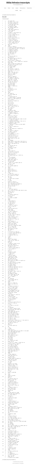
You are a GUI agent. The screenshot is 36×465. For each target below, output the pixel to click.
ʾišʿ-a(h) (11, 308)
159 (3, 412)
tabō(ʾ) (9, 439)
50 (2, 133)
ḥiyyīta (13, 248)
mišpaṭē (19, 61)
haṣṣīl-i (14, 440)
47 (2, 126)
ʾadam (16, 345)
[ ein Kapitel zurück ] (5, 459)
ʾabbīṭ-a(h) (11, 50)
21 (2, 62)
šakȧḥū (10, 358)
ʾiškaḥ (14, 247)
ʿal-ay (13, 64)
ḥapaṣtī (12, 99)
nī (11, 46)
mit (16, 58)
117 (3, 306)
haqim (9, 106)
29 (2, 81)
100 (3, 264)
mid (8, 272)
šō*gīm (13, 63)
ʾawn (17, 344)
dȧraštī (15, 40)
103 (3, 271)
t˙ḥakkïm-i (16, 260)
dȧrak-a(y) (11, 26)
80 (2, 214)
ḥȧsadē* (15, 113)
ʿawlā (14, 25)
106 (3, 277)
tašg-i (10, 41)
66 (2, 174)
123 (3, 320)
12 (2, 44)
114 (3, 297)
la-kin (9, 312)
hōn (24, 48)
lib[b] (12, 24)
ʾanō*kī (11, 59)
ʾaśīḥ (10, 211)
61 (2, 159)
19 (2, 59)
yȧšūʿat (13, 428)
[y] (13, 47)
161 (3, 419)
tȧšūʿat (9, 115)
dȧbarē (13, 358)
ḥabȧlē (9, 159)
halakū (16, 26)
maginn (13, 297)
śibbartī (9, 428)
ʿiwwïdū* (15, 159)
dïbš (10, 272)
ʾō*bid (13, 455)
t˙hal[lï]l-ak (11, 453)
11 (2, 42)
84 (2, 224)
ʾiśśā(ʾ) (11, 128)
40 (2, 111)
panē (9, 347)
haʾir (12, 347)
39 (2, 108)
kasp (26, 190)
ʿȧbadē (14, 244)
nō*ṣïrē (11, 23)
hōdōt (10, 162)
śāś (8, 421)
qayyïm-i (9, 80)
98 (2, 260)
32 (2, 89)
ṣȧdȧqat (10, 112)
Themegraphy (21, 463)
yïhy (8, 214)
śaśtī (17, 48)
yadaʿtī (9, 198)
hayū (12, 142)
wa (19, 64)
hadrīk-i (9, 98)
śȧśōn (10, 292)
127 (3, 330)
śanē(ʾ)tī (12, 274)
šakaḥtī (14, 160)
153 (3, 395)
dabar (16, 116)
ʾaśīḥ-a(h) (15, 49)
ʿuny (17, 133)
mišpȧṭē (14, 34)
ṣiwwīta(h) (11, 27)
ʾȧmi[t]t (18, 392)
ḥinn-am (16, 419)
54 (2, 142)
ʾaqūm (13, 161)
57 (2, 148)
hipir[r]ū (9, 329)
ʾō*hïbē (20, 342)
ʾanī (10, 163)
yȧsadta (14, 394)
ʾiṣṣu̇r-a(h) (11, 96)
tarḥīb (10, 90)
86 (2, 228)
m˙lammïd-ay (14, 262)
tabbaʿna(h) (10, 441)
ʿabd (12, 106)
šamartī (17, 178)
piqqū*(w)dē (17, 232)
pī (22, 47)
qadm (9, 393)
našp (15, 379)
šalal (23, 421)
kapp (13, 287)
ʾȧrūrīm (9, 63)
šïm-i (22, 342)
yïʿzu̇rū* (15, 454)
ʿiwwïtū (12, 210)
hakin (14, 343)
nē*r (8, 275)
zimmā (14, 388)
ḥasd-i (19, 321)
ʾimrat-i (16, 42)
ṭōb (8, 179)
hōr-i (8, 91)
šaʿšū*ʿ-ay (14, 208)
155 (3, 402)
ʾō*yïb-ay (11, 260)
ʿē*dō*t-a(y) (14, 23)
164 (3, 425)
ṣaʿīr (8, 361)
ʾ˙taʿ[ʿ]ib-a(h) (11, 423)
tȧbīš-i (12, 305)
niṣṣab (9, 239)
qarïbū (9, 388)
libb (12, 40)
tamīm (13, 214)
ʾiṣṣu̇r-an (11, 94)
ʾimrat (13, 178)
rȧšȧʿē (17, 311)
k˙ (12, 115)
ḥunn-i (14, 82)
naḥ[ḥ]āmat (12, 133)
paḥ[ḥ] (15, 289)
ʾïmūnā (11, 83)
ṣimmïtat (9, 357)
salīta (9, 309)
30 (2, 83)
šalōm (9, 426)
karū (8, 226)
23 (2, 66)
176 (3, 455)
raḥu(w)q (9, 402)
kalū (12, 320)
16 (2, 51)
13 (2, 47)
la (11, 427)
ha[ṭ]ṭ (9, 100)
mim (13, 41)
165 (3, 426)
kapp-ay (13, 128)
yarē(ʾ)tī (17, 314)
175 (3, 452)
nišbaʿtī (9, 277)
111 (3, 291)
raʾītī (13, 256)
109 (3, 287)
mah (8, 258)
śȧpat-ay (10, 47)
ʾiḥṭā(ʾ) (14, 43)
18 (2, 57)
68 (2, 179)
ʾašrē (8, 23)
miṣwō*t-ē (17, 32)
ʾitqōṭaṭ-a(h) (11, 410)
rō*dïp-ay (15, 225)
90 (2, 240)
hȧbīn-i (16, 77)
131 (3, 338)
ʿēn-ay (11, 57)
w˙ (8, 50)
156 (3, 404)
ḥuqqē (12, 30)
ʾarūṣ (16, 89)
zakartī (9, 143)
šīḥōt (15, 226)
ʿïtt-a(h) (11, 178)
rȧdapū (11, 229)
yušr (13, 33)
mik (8, 262)
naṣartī (15, 65)
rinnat (11, 436)
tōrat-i (19, 58)
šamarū (16, 411)
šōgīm (13, 309)
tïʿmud (11, 242)
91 (2, 243)
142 (3, 364)
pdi (8, 345)
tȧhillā (18, 441)
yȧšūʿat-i (16, 320)
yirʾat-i (12, 107)
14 (2, 48)
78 (2, 209)
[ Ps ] (9, 459)
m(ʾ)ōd (12, 28)
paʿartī (12, 338)
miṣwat (12, 257)
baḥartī (14, 83)
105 (3, 275)
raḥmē (13, 206)
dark (10, 48)
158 (3, 409)
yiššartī (19, 331)
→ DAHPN (16, 10)
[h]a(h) (14, 94)
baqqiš (9, 456)
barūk (9, 44)
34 (2, 95)
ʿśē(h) (9, 321)
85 (2, 226)
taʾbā (15, 61)
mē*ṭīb (11, 180)
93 (2, 247)
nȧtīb (14, 98)
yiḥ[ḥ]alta (12, 132)
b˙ (8, 24)
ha (17, 243)
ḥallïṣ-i (11, 396)
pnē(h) (9, 341)
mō (12, 427)
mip (8, 273)
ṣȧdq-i (17, 34)
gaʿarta (9, 62)
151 (3, 390)
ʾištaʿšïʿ (16, 51)
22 (2, 64)
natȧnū (9, 289)
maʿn (10, 43)
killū (12, 231)
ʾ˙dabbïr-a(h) (11, 124)
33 (2, 91)
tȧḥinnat (11, 439)
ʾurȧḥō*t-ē (14, 50)
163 (3, 422)
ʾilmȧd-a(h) (11, 194)
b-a (9, 248)
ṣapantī (13, 42)
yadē (9, 191)
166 (3, 428)
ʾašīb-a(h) (11, 155)
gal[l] (8, 57)
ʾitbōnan (14, 255)
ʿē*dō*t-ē (10, 65)
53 (2, 141)
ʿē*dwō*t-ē (13, 48)
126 (3, 326)
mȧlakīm (23, 124)
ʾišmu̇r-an (11, 97)
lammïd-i (9, 46)
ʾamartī (9, 149)
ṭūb (8, 174)
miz (8, 264)
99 (2, 262)
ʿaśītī (15, 430)
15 (2, 49)
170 (3, 439)
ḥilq (8, 148)
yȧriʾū (10, 164)
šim (16, 143)
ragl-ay (14, 155)
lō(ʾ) (10, 25)
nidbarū (11, 67)
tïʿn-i (10, 75)
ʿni (8, 373)
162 (3, 421)
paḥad (17, 420)
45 (2, 122)
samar (9, 313)
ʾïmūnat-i (16, 240)
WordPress (17, 463)
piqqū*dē (15, 27)
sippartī (15, 47)
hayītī (10, 222)
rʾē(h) (9, 395)
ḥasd (9, 166)
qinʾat (13, 357)
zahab (22, 190)
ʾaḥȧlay (9, 29)
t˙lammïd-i (10, 442)
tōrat (10, 82)
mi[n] (11, 64)
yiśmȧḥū (11, 196)
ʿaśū (12, 191)
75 (2, 198)
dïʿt (13, 174)
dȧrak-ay (15, 29)
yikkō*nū (12, 29)
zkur (8, 131)
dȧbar (11, 197)
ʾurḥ (16, 274)
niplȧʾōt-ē (16, 78)
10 (2, 40)
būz (21, 64)
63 (2, 163)
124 (3, 321)
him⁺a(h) (15, 292)
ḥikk (14, 271)
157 (3, 407)
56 (2, 146)
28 (2, 79)
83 (2, 222)
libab (15, 33)
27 (2, 77)
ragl (11, 275)
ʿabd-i (14, 131)
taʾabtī (12, 111)
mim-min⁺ (12, 60)
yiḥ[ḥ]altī (15, 197)
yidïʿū (10, 213)
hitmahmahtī (13, 157)
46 (2, 124)
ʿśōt (9, 294)
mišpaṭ (20, 225)
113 (3, 295)
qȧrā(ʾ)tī (9, 376)
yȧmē (12, 224)
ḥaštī (9, 156)
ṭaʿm (10, 174)
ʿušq (14, 345)
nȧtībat (13, 276)
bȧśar (17, 313)
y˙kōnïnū (11, 192)
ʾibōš (12, 31)
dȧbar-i (14, 56)
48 (2, 128)
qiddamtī (9, 379)
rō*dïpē (11, 388)
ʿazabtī (14, 232)
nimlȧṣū (11, 271)
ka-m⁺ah (9, 224)
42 (2, 116)
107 (3, 280)
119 (3, 311)
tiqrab (9, 436)
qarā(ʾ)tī (9, 372)
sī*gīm (9, 311)
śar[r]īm (14, 66)
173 (3, 445)
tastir (10, 60)
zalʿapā (9, 141)
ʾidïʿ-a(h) (11, 325)
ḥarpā (17, 64)
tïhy (8, 445)
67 (2, 176)
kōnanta (9, 241)
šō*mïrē (12, 165)
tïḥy (8, 452)
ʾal (8, 41)
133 (3, 343)
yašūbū (9, 212)
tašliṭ (11, 344)
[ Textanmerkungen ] (5, 18)
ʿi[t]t (26, 61)
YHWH (9, 45)
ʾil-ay (11, 341)
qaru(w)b (9, 390)
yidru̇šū (14, 24)
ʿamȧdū (15, 243)
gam (8, 66)
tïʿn (8, 443)
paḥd (13, 313)
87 (2, 231)
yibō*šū (9, 209)
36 (2, 100)
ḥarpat (11, 108)
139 (3, 357)
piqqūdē (11, 77)
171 (3, 441)
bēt (21, 142)
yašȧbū (11, 66)
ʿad (10, 280)
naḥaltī (9, 291)
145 (3, 372)
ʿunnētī (10, 188)
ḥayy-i (9, 73)
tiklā (11, 256)
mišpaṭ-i (10, 387)
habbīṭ (10, 32)
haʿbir (9, 108)
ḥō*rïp (12, 116)
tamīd (16, 287)
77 (2, 206)
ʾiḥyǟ (10, 207)
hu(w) (17, 24)
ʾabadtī (10, 246)
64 (2, 166)
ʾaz (8, 31)
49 (2, 131)
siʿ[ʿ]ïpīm (9, 295)
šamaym (15, 239)
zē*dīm (12, 62)
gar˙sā (9, 61)
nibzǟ (10, 362)
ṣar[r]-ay (17, 358)
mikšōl (15, 427)
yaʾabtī (17, 340)
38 (2, 106)
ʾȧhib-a (14, 360)
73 (2, 191)
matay (9, 221)
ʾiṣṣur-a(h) (13, 375)
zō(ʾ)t (9, 133)
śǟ (11, 455)
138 (3, 355)
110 (3, 289)
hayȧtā (11, 146)
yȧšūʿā (18, 402)
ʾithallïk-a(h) (11, 122)
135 (3, 347)
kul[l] (10, 24)
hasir (12, 81)
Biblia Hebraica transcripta (18, 3)
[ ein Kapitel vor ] (13, 459)
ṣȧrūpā (9, 359)
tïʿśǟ (11, 225)
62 (2, 161)
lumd (10, 34)
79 (2, 212)
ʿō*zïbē (21, 141)
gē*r (8, 59)
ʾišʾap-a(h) (11, 339)
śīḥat (16, 259)
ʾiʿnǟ (10, 116)
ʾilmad (12, 189)
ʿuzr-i (8, 230)
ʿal (20, 48)
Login (20, 10)
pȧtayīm (11, 337)
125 (3, 323)
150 (3, 388)
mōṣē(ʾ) (20, 421)
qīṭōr (17, 222)
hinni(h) (9, 111)
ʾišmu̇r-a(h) (11, 56)
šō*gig (11, 177)
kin (9, 274)
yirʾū (12, 195)
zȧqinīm (11, 264)
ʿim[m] (11, 321)
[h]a (14, 59)
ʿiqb (16, 94)
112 (3, 293)
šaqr (10, 81)
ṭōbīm (15, 110)
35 (2, 98)
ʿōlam (10, 247)
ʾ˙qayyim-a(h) (12, 278)
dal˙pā (9, 79)
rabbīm (13, 404)
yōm (19, 243)
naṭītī (9, 293)
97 (2, 258)
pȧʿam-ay (9, 343)
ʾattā (8, 27)
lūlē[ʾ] (9, 245)
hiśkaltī (19, 262)
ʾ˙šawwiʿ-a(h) (12, 380)
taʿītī (18, 290)
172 (3, 443)
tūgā (16, 79)
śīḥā (15, 263)
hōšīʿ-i (9, 377)
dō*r (9, 240)
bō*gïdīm (11, 409)
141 (3, 361)
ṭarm (8, 176)
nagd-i (17, 435)
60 (2, 156)
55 (2, 143)
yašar (10, 354)
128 (3, 331)
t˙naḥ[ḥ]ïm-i (12, 221)
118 (3, 309)
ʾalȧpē (19, 190)
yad (10, 445)
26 (2, 74)
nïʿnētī (9, 280)
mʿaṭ (10, 231)
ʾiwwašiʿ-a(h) (11, 307)
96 (2, 256)
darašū (16, 403)
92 (2, 245)
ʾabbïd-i (10, 254)
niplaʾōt (14, 58)
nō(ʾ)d (14, 222)
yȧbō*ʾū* (11, 113)
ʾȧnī (8, 177)
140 (3, 359)
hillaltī (16, 425)
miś (15, 305)
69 (2, 182)
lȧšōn (10, 443)
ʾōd (8, 33)
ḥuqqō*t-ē (11, 51)
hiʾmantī (17, 175)
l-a (11, 162)
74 (2, 195)
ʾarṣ (16, 59)
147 (3, 379)
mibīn (9, 337)
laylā (15, 143)
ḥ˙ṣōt (9, 161)
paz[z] (28, 330)
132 (3, 341)
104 (3, 273)
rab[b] (25, 421)
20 (2, 61)
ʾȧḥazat (12, 141)
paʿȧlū (12, 25)
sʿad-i (9, 306)
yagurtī (11, 109)
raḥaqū (14, 389)
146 (3, 376)
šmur (10, 28)
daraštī (15, 123)
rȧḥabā (18, 122)
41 (2, 113)
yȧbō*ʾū (9, 206)
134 (3, 345)
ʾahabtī (11, 127)
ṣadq (11, 355)
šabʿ (8, 425)
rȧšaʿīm (18, 141)
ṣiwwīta (9, 355)
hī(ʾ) (14, 259)
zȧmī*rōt (9, 142)
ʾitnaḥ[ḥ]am (11, 140)
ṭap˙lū (9, 182)
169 (3, 436)
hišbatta (11, 311)
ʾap (8, 25)
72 (2, 190)
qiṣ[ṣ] (16, 256)
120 (3, 313)
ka (17, 27)
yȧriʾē (9, 195)
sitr (8, 297)
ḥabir (9, 163)
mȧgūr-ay (23, 142)
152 (3, 393)
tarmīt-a (12, 310)
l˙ (10, 106)
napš (11, 61)
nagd (21, 124)
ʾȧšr (8, 107)
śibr (17, 305)
